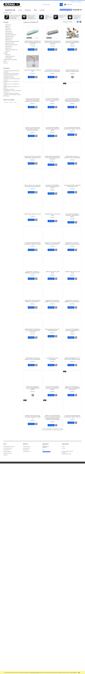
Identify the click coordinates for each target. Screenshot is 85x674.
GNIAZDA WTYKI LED (9, 43)
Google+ (64, 452)
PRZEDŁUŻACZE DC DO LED (11, 44)
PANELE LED (7, 54)
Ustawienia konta (26, 448)
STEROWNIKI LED (9, 33)
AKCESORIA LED (8, 46)
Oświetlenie (11, 102)
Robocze (15, 102)
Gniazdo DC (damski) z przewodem (11, 93)
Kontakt (63, 448)
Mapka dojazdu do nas (66, 453)
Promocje (5, 63)
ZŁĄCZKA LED (8, 29)
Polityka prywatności (7, 453)
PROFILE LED (8, 28)
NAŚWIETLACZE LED (9, 36)
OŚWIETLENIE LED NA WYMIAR (10, 59)
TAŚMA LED (7, 26)
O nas (63, 446)
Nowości (5, 61)
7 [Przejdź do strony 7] (56, 429)
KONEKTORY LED (9, 38)
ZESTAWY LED (8, 24)
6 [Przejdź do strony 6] (54, 429)
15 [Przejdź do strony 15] (61, 429)
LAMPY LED (7, 51)
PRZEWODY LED (8, 39)
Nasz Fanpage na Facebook (67, 451)
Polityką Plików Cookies (34, 672)
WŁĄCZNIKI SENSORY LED (10, 34)
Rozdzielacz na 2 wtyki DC (9, 89)
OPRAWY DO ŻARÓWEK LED (11, 49)
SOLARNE (5, 53)
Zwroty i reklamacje (7, 451)
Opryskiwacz (6, 102)
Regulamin (5, 454)
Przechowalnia (26, 449)
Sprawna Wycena (26, 451)
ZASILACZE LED (8, 31)
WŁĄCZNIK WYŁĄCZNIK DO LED (12, 41)
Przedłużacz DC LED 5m (8, 76)
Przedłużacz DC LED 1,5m (9, 77)
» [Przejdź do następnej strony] (63, 429)
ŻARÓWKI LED (8, 48)
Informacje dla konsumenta (8, 446)
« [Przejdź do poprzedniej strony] (41, 429)
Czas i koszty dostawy (7, 448)
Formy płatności (6, 449)
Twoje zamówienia (26, 446)
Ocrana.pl (5, 12)
